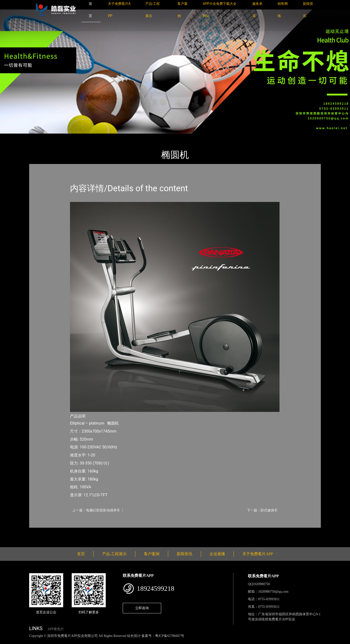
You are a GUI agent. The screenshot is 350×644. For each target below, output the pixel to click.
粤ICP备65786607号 (169, 636)
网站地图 (7, 641)
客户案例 (151, 554)
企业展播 (217, 554)
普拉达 (80, 137)
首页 (37, 137)
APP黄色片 (55, 629)
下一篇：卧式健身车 (262, 510)
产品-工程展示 (58, 137)
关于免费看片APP (257, 554)
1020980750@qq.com (273, 591)
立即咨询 (142, 608)
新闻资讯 (184, 554)
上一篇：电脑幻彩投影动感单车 (96, 510)
